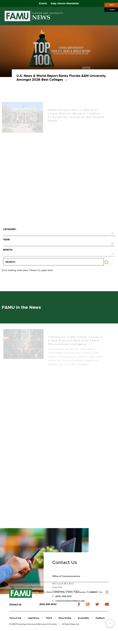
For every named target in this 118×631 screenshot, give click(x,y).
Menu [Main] (112, 5)
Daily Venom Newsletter (65, 3)
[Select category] (59, 233)
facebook (79, 604)
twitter (97, 604)
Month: (8, 249)
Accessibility (83, 618)
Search (112, 10)
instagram (87, 604)
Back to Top (95, 592)
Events (43, 3)
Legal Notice (33, 618)
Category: (9, 229)
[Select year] (59, 244)
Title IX (49, 618)
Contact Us (15, 604)
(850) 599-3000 (48, 604)
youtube (107, 604)
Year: (6, 239)
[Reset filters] (106, 262)
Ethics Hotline (65, 618)
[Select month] (59, 254)
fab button (109, 623)
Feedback (100, 618)
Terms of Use (15, 618)
